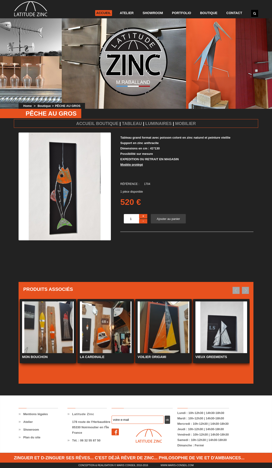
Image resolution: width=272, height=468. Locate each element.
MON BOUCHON (35, 357)
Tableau (132, 123)
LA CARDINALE (92, 357)
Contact (234, 13)
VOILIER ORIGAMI (152, 357)
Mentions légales (35, 414)
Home (27, 106)
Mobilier (185, 123)
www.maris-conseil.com (177, 465)
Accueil (103, 13)
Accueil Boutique (97, 123)
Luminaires (158, 123)
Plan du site (31, 437)
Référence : (129, 184)
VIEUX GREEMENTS (211, 357)
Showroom (153, 13)
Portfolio (181, 13)
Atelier (127, 13)
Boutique (209, 13)
